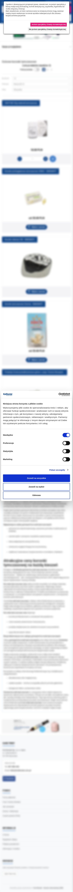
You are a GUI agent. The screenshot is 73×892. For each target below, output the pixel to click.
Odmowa (36, 495)
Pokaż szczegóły (57, 470)
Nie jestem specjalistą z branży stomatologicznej (47, 29)
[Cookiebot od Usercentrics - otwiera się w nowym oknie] (58, 394)
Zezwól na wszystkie (36, 478)
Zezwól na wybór (36, 487)
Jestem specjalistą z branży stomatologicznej (48, 24)
